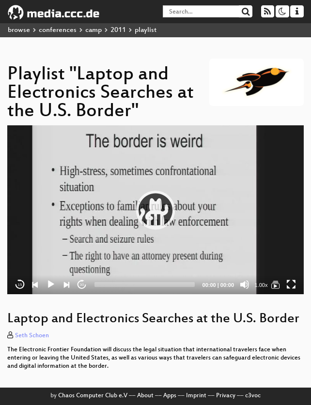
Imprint (196, 395)
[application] (155, 210)
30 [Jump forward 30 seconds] (82, 285)
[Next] (66, 284)
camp (93, 30)
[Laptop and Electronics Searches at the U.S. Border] (275, 284)
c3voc (253, 395)
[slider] (144, 284)
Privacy (225, 395)
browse (19, 30)
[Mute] (244, 284)
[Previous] (35, 284)
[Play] (51, 284)
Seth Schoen (32, 335)
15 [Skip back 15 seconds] (20, 285)
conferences (58, 30)
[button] (155, 210)
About (145, 395)
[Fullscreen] (291, 284)
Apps (169, 395)
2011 (118, 30)
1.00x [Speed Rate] (261, 285)
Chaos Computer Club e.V (92, 395)
